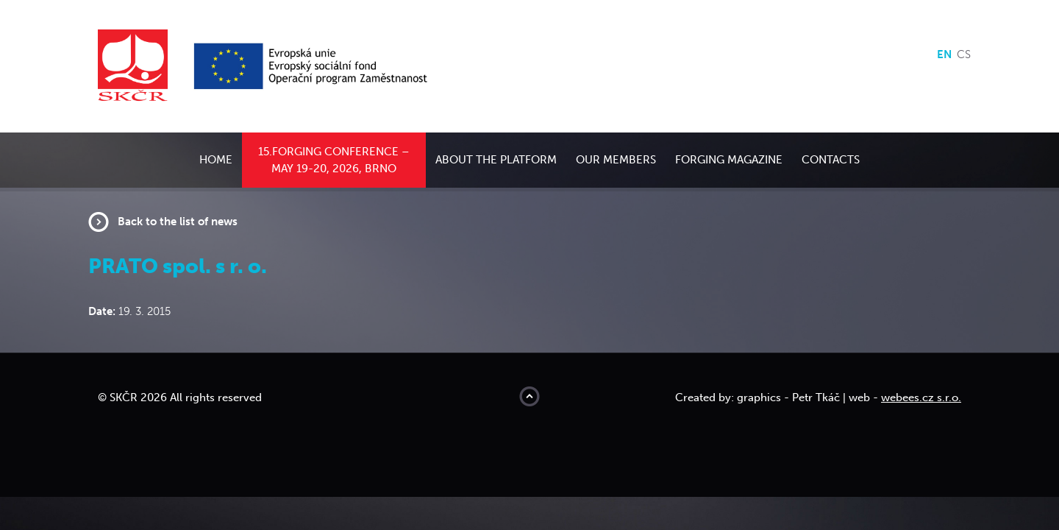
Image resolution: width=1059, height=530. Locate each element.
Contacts (831, 159)
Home (215, 159)
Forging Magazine (728, 159)
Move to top (529, 396)
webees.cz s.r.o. (921, 397)
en (944, 54)
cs (964, 54)
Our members (616, 159)
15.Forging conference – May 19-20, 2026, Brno (334, 160)
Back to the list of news (178, 221)
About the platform (496, 159)
